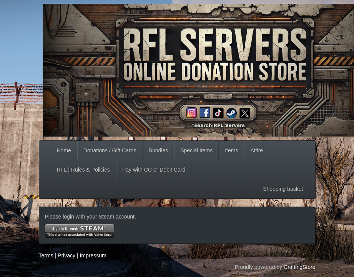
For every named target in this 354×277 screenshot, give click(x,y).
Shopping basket (283, 189)
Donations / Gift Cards (109, 150)
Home (64, 150)
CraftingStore (299, 267)
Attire (256, 150)
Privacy (66, 255)
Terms (46, 255)
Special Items (196, 150)
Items (231, 150)
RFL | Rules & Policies (83, 170)
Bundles (158, 150)
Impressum (93, 255)
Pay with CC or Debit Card (153, 170)
